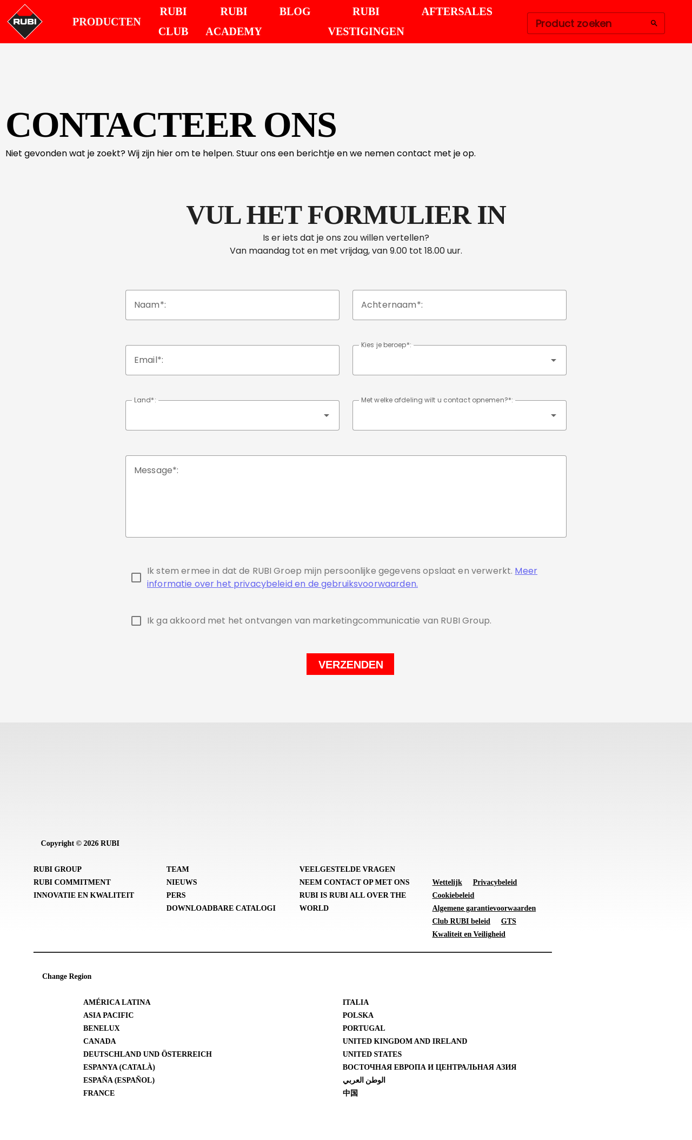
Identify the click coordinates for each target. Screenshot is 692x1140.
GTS (508, 921)
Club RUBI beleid (461, 921)
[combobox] (459, 360)
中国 (350, 1093)
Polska (358, 1015)
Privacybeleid (495, 882)
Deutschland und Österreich (147, 1054)
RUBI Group (58, 869)
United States (372, 1054)
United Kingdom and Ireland (405, 1041)
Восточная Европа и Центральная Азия (430, 1067)
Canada (99, 1041)
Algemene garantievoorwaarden (484, 908)
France (99, 1093)
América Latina (117, 1002)
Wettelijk (447, 882)
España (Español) (119, 1080)
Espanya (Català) (119, 1067)
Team (178, 869)
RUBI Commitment (72, 882)
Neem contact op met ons (355, 882)
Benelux (101, 1028)
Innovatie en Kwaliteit (84, 895)
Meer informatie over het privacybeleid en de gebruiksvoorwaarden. (342, 577)
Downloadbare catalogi (221, 908)
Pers (176, 895)
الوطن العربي (364, 1080)
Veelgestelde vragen (348, 869)
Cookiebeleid (453, 895)
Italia (356, 1002)
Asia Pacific (108, 1015)
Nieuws (182, 882)
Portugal (364, 1028)
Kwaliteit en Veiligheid (468, 934)
